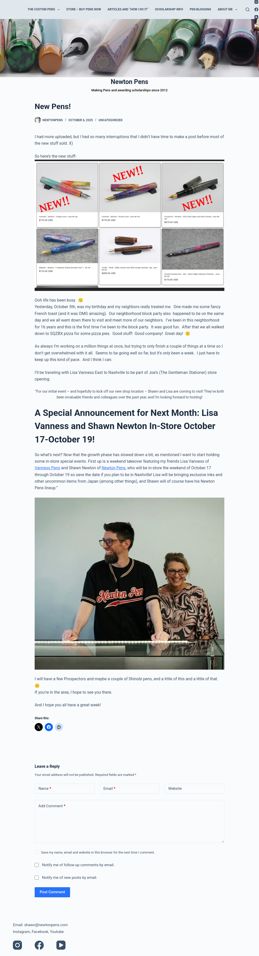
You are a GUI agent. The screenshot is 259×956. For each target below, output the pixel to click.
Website (175, 788)
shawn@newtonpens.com (46, 925)
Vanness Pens (47, 467)
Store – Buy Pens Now (83, 9)
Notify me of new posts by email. (69, 877)
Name (44, 788)
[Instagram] (256, 2)
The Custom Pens (45, 10)
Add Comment (52, 806)
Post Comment (52, 892)
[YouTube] (256, 17)
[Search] (247, 9)
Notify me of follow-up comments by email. (78, 865)
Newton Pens (129, 82)
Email (109, 788)
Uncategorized (111, 120)
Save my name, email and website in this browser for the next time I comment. (98, 852)
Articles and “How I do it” (127, 9)
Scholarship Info (169, 9)
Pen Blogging (200, 9)
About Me (228, 10)
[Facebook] (256, 9)
